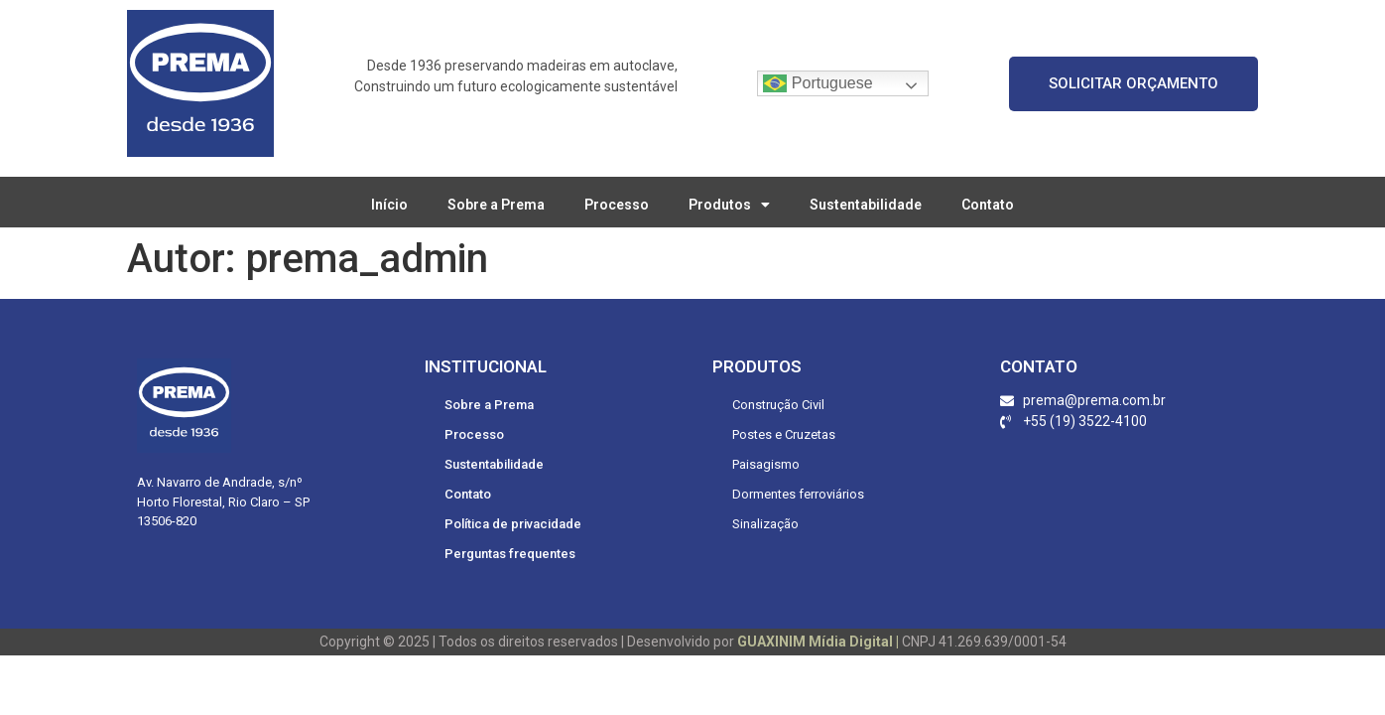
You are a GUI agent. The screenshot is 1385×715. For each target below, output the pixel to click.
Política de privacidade (512, 523)
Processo (616, 205)
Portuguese (817, 83)
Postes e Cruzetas (783, 434)
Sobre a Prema (496, 205)
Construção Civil (778, 404)
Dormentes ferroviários (798, 494)
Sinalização (765, 523)
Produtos (729, 204)
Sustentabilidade (866, 205)
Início (389, 205)
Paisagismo (766, 464)
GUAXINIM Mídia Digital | (819, 641)
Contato (987, 205)
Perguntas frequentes (509, 553)
